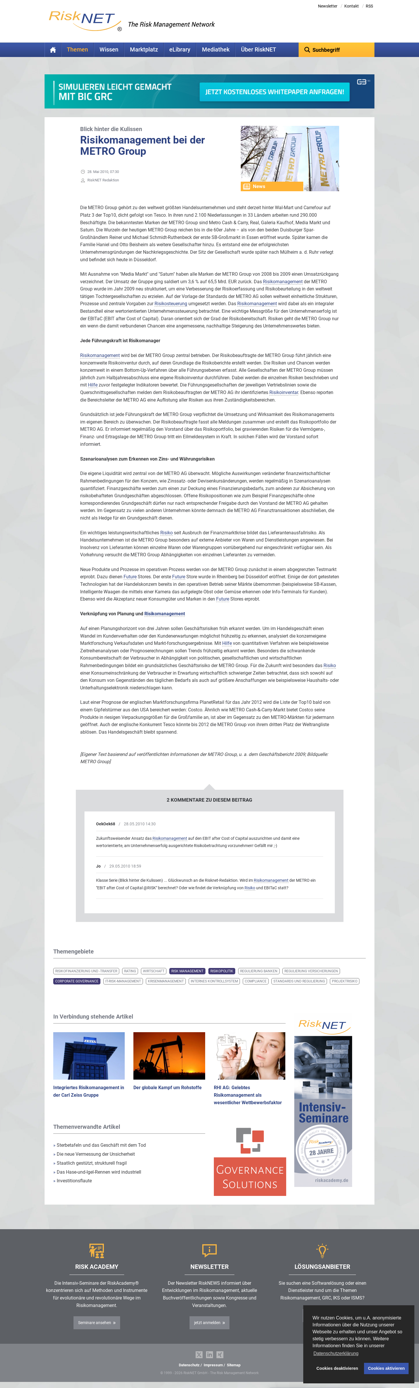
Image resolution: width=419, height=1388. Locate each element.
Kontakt (351, 6)
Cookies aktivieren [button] (386, 1368)
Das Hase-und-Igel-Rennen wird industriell (97, 1172)
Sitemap (233, 1365)
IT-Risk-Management (123, 981)
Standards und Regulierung (299, 981)
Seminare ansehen (94, 1322)
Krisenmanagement (166, 981)
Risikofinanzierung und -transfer (86, 971)
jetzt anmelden (207, 1322)
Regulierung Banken (259, 971)
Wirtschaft (153, 971)
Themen (77, 49)
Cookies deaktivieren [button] (337, 1368)
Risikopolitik (221, 971)
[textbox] (336, 50)
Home (53, 50)
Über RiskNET (258, 49)
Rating (130, 971)
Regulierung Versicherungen (311, 971)
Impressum (213, 1365)
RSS (369, 6)
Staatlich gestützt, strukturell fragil (90, 1163)
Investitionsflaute (72, 1180)
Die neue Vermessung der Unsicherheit (94, 1154)
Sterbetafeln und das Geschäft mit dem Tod (99, 1145)
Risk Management (187, 971)
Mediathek (215, 49)
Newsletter (327, 6)
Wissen (109, 49)
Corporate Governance (76, 981)
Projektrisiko (344, 981)
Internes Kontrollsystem (214, 981)
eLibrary (179, 49)
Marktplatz (144, 49)
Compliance (256, 981)
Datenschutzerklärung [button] (336, 1353)
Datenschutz (189, 1365)
